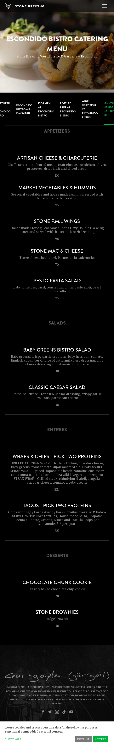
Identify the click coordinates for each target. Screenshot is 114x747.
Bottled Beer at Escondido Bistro (68, 109)
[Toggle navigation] (104, 6)
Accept (100, 739)
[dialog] (57, 734)
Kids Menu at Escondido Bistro (46, 109)
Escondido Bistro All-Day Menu (24, 109)
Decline (83, 739)
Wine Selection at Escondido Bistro (90, 109)
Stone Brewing (30, 6)
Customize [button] (13, 739)
